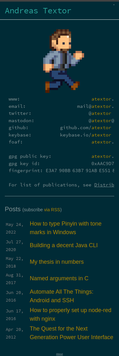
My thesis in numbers (57, 262)
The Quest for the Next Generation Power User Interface (71, 332)
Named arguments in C (59, 278)
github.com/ (85, 127)
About (59, 354)
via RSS (52, 209)
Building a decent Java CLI (64, 245)
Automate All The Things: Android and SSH (61, 296)
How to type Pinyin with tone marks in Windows (66, 227)
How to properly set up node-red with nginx (70, 314)
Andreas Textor (38, 10)
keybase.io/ (85, 135)
